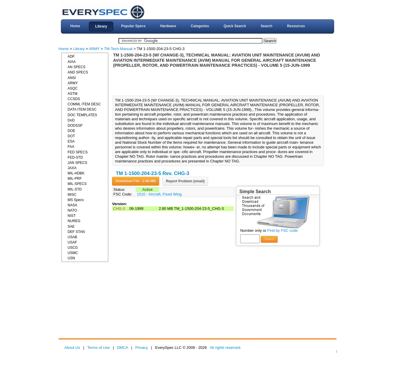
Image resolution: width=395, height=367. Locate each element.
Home (75, 26)
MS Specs (76, 200)
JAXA (72, 168)
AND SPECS (78, 72)
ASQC (73, 88)
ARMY (94, 49)
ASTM (73, 94)
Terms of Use (98, 347)
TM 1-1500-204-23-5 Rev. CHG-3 (152, 173)
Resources (296, 26)
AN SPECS (76, 67)
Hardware (168, 26)
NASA (72, 205)
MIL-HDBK (76, 173)
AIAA (72, 62)
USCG (73, 248)
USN (71, 258)
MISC (72, 195)
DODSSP (75, 126)
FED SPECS (77, 152)
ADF (71, 56)
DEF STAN (76, 232)
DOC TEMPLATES (82, 115)
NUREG (74, 221)
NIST (72, 216)
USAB (72, 237)
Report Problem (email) (185, 181)
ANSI (72, 78)
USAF (72, 242)
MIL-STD (75, 189)
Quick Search (235, 26)
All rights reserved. (225, 347)
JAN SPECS (77, 163)
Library (101, 26)
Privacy (141, 347)
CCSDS (74, 99)
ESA (71, 141)
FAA (71, 147)
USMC (73, 253)
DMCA (122, 347)
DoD (71, 120)
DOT (71, 136)
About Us (72, 347)
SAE (71, 226)
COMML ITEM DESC (84, 104)
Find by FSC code (282, 230)
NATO (72, 210)
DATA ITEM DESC (82, 109)
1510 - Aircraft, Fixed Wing (159, 194)
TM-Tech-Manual (118, 49)
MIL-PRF (75, 178)
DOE (71, 131)
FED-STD (75, 157)
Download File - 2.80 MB (136, 181)
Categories (200, 26)
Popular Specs (133, 26)
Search (266, 26)
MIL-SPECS (77, 184)
